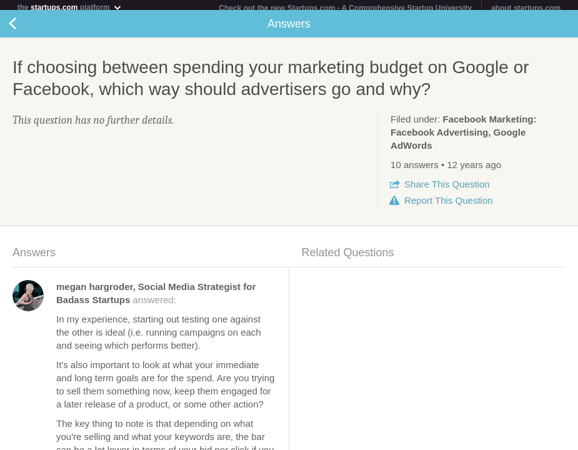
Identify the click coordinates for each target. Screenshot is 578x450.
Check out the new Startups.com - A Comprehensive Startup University (345, 8)
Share (446, 189)
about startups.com (526, 8)
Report (448, 205)
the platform (69, 7)
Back (25, 28)
